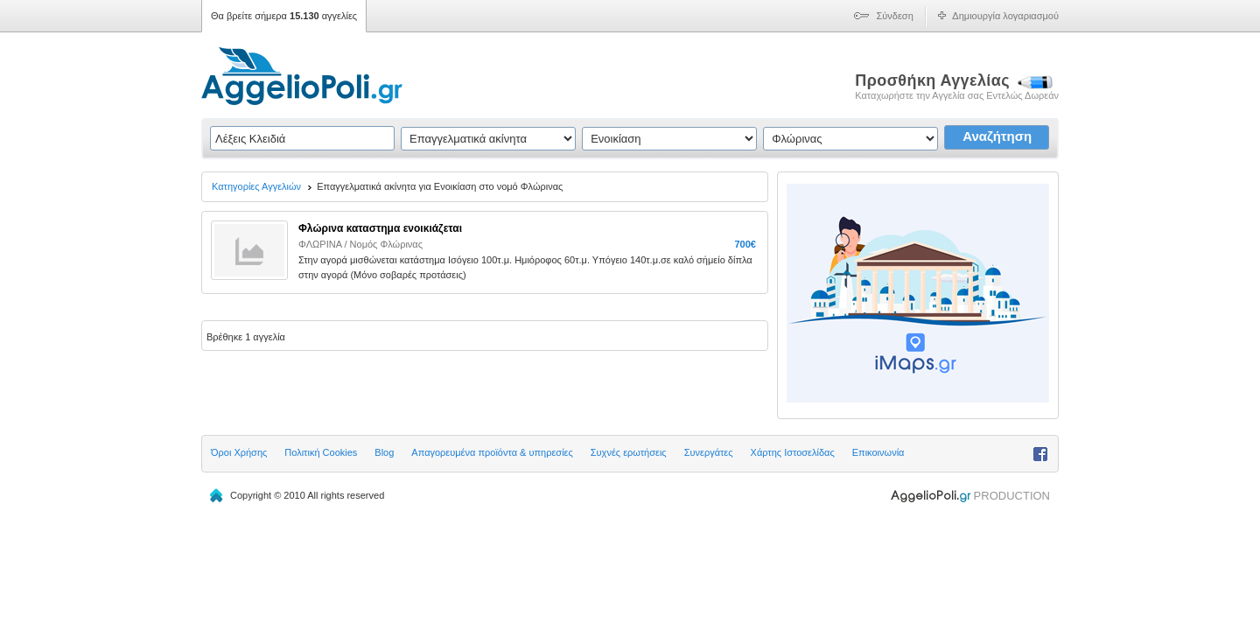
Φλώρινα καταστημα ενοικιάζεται (380, 228)
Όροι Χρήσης (239, 452)
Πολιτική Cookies (320, 452)
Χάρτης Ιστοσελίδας (793, 452)
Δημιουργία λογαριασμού (1005, 15)
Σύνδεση (895, 15)
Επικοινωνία (878, 452)
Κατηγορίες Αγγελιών (256, 186)
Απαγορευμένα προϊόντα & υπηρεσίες (491, 452)
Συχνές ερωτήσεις (629, 452)
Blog (384, 452)
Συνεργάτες (708, 452)
